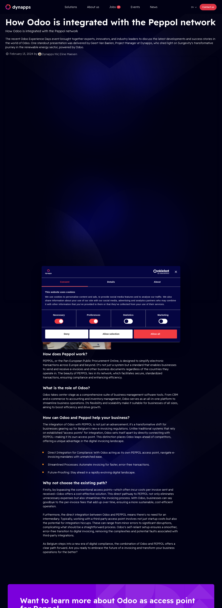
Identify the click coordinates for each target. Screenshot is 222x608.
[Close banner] (176, 272)
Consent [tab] (65, 282)
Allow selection (111, 334)
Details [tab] (111, 282)
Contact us (208, 7)
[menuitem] (70, 7)
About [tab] (157, 282)
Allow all (155, 334)
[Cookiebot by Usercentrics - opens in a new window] (155, 271)
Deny (67, 334)
